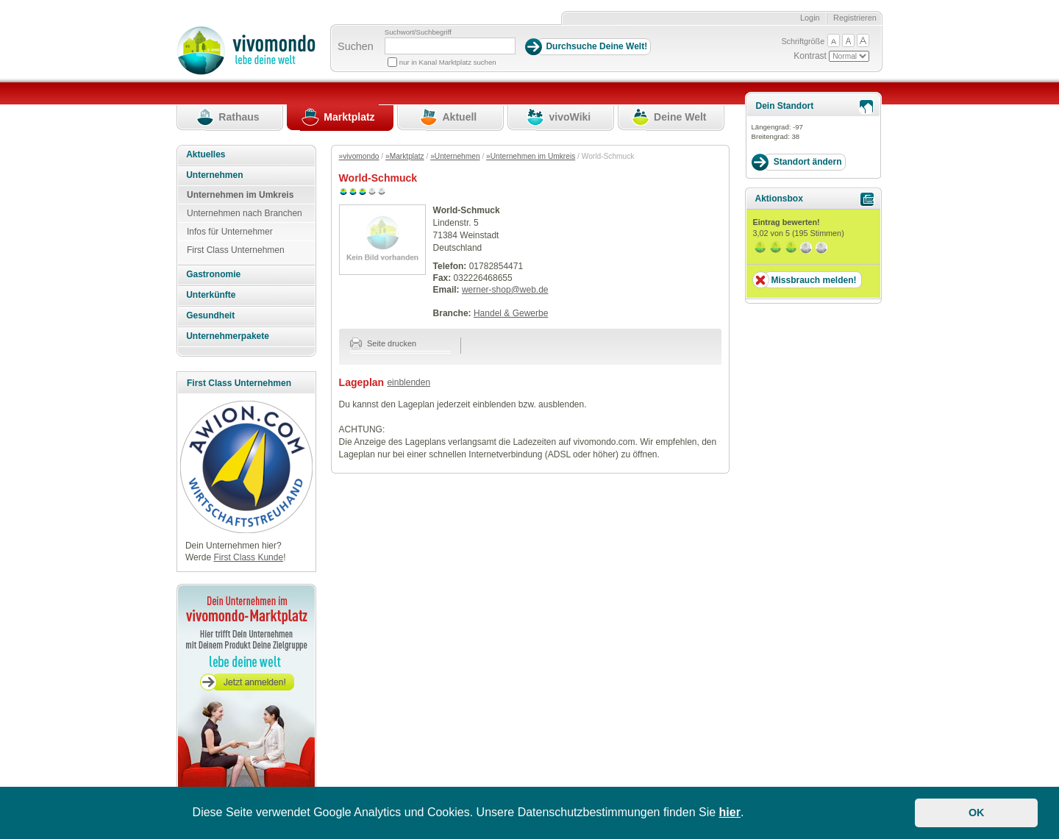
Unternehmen (214, 175)
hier (730, 812)
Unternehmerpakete (227, 336)
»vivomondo (359, 156)
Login (810, 17)
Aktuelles (205, 154)
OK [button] (977, 812)
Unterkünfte (210, 295)
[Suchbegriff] (450, 46)
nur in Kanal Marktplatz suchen (447, 62)
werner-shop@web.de (505, 290)
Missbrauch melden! (813, 280)
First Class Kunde (248, 557)
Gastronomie (213, 274)
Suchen (356, 46)
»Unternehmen (454, 156)
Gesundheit (210, 315)
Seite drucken (383, 343)
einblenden (408, 382)
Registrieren (855, 17)
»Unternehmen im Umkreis (530, 156)
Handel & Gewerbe (511, 313)
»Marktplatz (404, 156)
